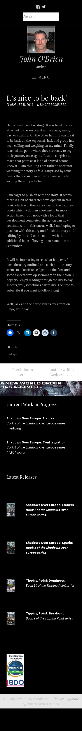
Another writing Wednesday (62, 372)
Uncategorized (53, 104)
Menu (44, 77)
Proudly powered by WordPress (26, 698)
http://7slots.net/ (52, 720)
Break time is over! (20, 372)
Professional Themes (43, 703)
